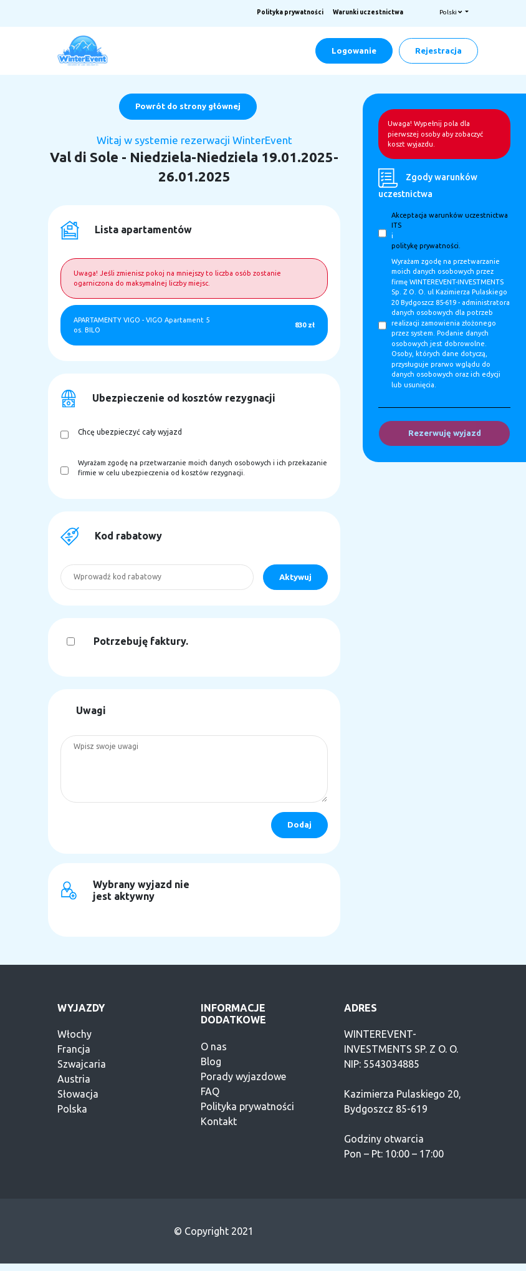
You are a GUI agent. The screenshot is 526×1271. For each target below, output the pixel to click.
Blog (211, 1061)
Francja (73, 1049)
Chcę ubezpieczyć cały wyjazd (130, 432)
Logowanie (354, 50)
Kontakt (219, 1121)
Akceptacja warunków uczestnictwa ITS (449, 220)
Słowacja (77, 1093)
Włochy (74, 1034)
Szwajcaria (81, 1064)
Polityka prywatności (290, 12)
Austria (73, 1079)
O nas (214, 1046)
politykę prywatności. (426, 245)
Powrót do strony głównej (188, 106)
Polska (72, 1108)
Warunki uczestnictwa (368, 12)
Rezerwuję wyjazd (444, 432)
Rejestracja (438, 50)
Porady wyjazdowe (243, 1076)
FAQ (210, 1091)
